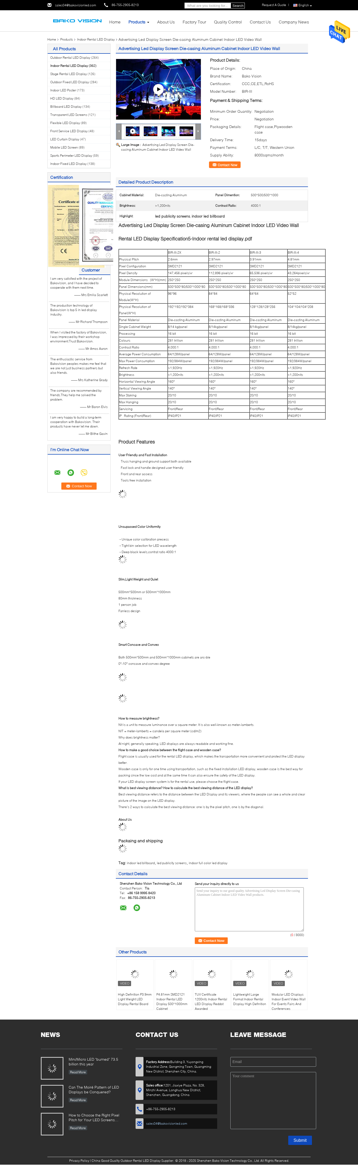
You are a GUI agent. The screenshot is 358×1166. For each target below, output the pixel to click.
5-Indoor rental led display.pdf (220, 239)
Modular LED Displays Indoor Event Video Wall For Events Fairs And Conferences (289, 1001)
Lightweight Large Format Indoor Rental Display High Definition (249, 999)
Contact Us (260, 21)
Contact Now (227, 165)
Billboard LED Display (66, 107)
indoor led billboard (141, 863)
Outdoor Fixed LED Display (69, 82)
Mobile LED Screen (64, 147)
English (305, 5)
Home (115, 21)
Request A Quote (274, 5)
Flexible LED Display (65, 123)
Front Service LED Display (69, 131)
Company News (294, 21)
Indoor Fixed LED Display (68, 164)
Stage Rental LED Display (68, 74)
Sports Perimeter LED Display (71, 156)
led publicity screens (172, 863)
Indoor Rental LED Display (96, 39)
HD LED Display (61, 98)
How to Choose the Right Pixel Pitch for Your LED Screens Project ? (94, 1118)
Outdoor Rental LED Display (70, 58)
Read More (78, 1072)
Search (237, 6)
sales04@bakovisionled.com (75, 5)
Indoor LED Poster (63, 90)
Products (136, 21)
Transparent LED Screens (68, 115)
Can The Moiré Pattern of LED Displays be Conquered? (94, 1089)
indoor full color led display (208, 863)
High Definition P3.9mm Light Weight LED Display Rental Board (135, 999)
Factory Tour (194, 21)
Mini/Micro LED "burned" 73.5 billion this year (93, 1061)
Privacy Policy (79, 1161)
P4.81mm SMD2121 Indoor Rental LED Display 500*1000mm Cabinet (171, 1001)
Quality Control (228, 21)
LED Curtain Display (64, 139)
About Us (166, 21)
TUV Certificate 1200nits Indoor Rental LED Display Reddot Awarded (211, 1001)
